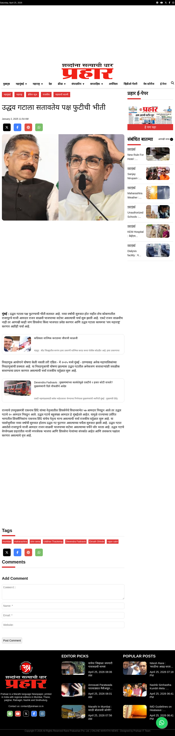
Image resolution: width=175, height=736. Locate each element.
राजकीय (46, 94)
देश (50, 83)
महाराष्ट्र (19, 94)
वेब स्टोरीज (148, 83)
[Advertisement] (87, 34)
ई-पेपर (163, 83)
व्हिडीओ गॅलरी (130, 83)
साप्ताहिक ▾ (96, 83)
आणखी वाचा (165, 139)
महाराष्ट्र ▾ (38, 83)
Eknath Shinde (96, 541)
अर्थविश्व (113, 83)
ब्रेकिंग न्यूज (32, 94)
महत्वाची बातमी (61, 94)
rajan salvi (112, 541)
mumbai (7, 541)
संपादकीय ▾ (78, 83)
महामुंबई (7, 94)
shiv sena (35, 541)
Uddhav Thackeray (53, 541)
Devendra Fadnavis (76, 541)
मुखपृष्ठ (6, 83)
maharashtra (20, 541)
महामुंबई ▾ (21, 83)
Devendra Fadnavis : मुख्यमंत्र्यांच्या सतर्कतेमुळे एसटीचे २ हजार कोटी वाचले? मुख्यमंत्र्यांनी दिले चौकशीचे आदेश (73, 384)
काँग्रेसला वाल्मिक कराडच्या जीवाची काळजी (56, 338)
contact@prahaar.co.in (32, 706)
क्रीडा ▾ (62, 83)
